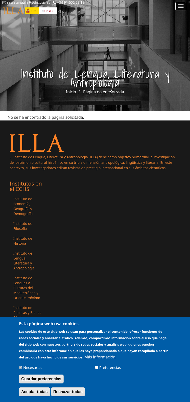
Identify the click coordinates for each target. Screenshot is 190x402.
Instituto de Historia (22, 241)
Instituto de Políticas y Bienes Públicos (27, 312)
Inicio (71, 92)
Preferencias (110, 368)
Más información (100, 358)
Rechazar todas (68, 393)
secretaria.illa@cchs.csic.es (28, 2)
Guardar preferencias (41, 380)
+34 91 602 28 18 (71, 2)
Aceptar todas (34, 393)
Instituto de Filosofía (22, 226)
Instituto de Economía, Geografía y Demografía (23, 206)
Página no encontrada (103, 92)
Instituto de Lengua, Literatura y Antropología (24, 260)
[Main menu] (180, 6)
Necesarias (32, 368)
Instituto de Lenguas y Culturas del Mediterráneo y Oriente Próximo (26, 288)
